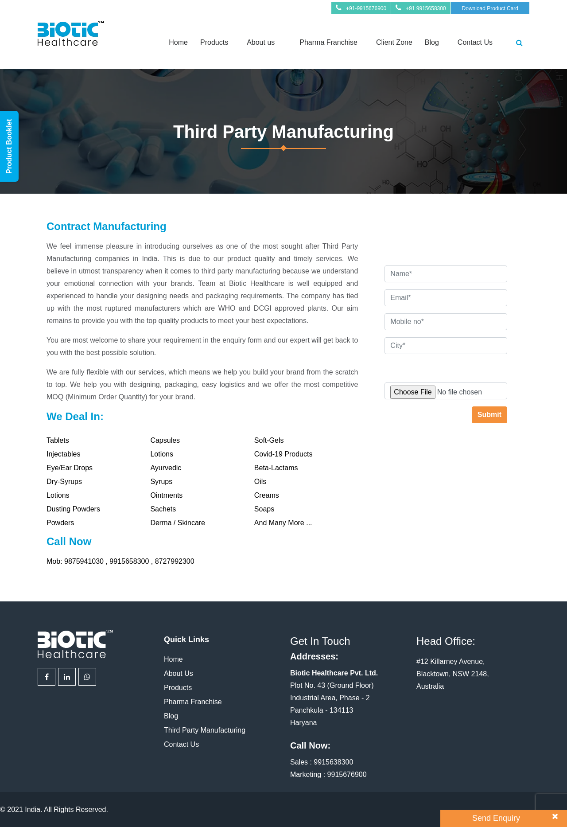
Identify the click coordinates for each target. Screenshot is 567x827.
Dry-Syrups (64, 481)
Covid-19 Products (283, 454)
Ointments (166, 495)
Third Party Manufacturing (204, 730)
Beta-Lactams (276, 468)
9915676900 (347, 774)
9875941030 (84, 561)
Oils (260, 481)
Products (214, 42)
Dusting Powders (73, 509)
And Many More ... (283, 523)
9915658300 (130, 561)
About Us (178, 673)
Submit (489, 414)
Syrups (161, 481)
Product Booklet (9, 146)
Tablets (58, 440)
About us (261, 42)
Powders (60, 523)
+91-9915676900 (366, 8)
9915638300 (333, 762)
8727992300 (174, 561)
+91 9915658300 (426, 8)
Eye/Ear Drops (70, 468)
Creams (266, 495)
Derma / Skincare (177, 523)
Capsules (165, 440)
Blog (432, 42)
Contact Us (475, 42)
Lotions (161, 454)
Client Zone (394, 42)
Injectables (64, 454)
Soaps (264, 509)
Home (178, 42)
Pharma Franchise (328, 42)
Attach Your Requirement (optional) (439, 366)
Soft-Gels (269, 440)
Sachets (163, 509)
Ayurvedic (165, 468)
